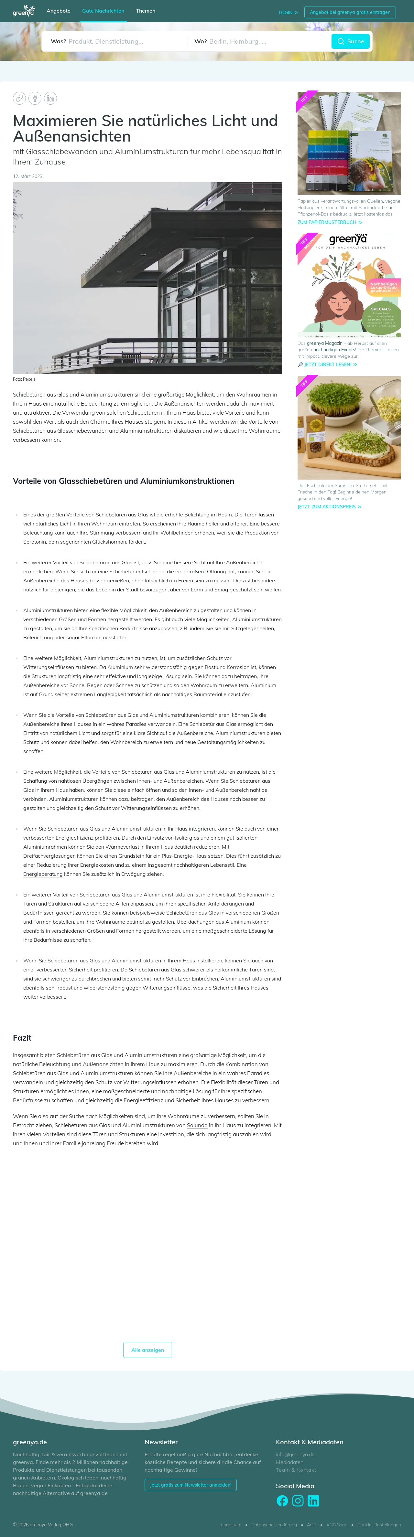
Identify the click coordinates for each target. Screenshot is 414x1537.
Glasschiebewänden (82, 430)
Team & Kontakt (296, 1470)
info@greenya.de (295, 1454)
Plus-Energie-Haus (184, 856)
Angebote (59, 10)
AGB (311, 1525)
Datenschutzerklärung (274, 1525)
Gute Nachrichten (103, 10)
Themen (145, 10)
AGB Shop (336, 1525)
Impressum (230, 1525)
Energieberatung (43, 874)
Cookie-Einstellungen (379, 1525)
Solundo (197, 1125)
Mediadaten (289, 1462)
